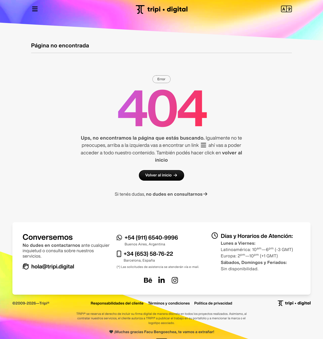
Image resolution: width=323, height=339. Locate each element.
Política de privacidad (213, 303)
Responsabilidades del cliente (117, 303)
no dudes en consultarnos (177, 194)
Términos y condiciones (169, 303)
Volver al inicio (161, 175)
